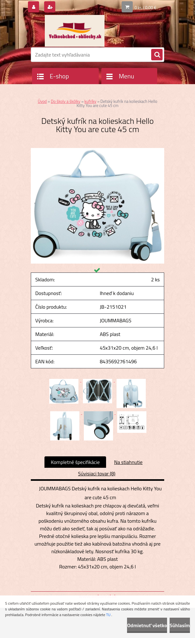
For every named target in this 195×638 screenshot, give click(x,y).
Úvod (42, 101)
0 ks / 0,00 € (145, 7)
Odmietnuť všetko (147, 625)
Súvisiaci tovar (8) (96, 473)
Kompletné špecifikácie (75, 462)
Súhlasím (180, 625)
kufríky (90, 101)
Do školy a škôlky (65, 101)
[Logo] (74, 31)
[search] (157, 55)
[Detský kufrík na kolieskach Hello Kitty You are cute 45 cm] (97, 150)
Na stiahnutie (128, 462)
